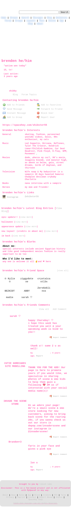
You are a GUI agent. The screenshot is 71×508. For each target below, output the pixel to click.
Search (64, 12)
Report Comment (58, 337)
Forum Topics (29, 94)
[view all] (62, 270)
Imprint (21, 497)
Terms (63, 495)
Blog (49, 18)
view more (26, 217)
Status (59, 497)
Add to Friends (14, 105)
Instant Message (14, 113)
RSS (56, 495)
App (62, 21)
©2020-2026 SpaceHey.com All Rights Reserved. (35, 503)
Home (3, 18)
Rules (22, 495)
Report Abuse (45, 497)
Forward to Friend (49, 109)
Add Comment (60, 309)
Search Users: (9, 12)
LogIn (55, 2)
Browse (14, 18)
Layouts (31, 21)
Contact (32, 497)
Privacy (10, 497)
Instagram (10, 197)
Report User (46, 117)
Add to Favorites (49, 105)
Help (45, 2)
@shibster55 (32, 196)
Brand (37, 495)
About (40, 24)
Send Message (12, 109)
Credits (47, 495)
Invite (52, 21)
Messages (38, 18)
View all (44, 309)
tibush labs (45, 484)
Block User (45, 113)
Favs (41, 21)
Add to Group (12, 117)
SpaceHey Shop (35, 500)
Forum (8, 21)
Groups (19, 21)
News (13, 495)
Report (39, 356)
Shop (30, 24)
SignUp (66, 2)
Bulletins (61, 18)
